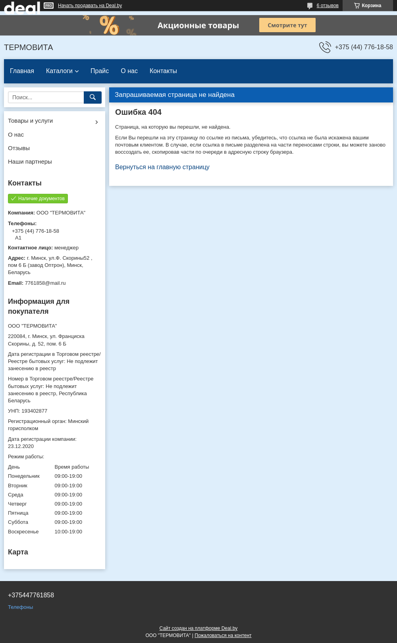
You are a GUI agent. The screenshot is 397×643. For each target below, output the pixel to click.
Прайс (100, 71)
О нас (129, 71)
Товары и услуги (30, 120)
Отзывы (19, 148)
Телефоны (20, 607)
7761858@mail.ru (45, 283)
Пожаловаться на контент (223, 635)
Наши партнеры (30, 161)
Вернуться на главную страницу (162, 167)
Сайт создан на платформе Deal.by (199, 628)
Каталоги (59, 71)
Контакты (163, 71)
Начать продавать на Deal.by (90, 5)
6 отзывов (328, 5)
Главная (22, 71)
